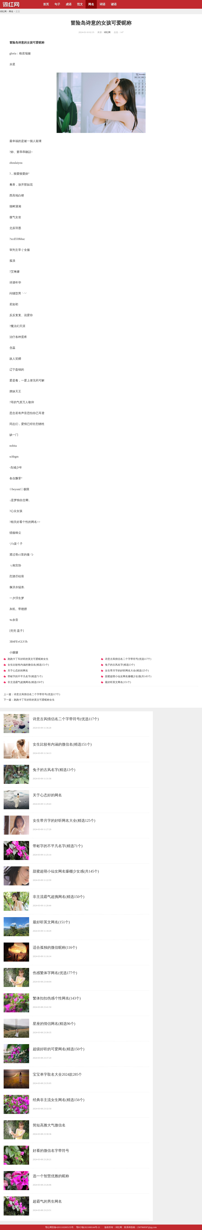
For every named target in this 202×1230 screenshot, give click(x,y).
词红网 (3, 11)
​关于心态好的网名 (47, 795)
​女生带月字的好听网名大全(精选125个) (64, 820)
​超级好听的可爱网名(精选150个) (58, 1049)
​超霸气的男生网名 (47, 1201)
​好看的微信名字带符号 (51, 1151)
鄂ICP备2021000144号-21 (88, 1227)
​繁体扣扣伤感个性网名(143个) (57, 998)
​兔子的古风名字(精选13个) (54, 770)
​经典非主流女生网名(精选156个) (58, 1100)
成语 (69, 4)
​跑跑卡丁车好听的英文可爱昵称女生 (34, 699)
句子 (57, 4)
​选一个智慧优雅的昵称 (51, 1176)
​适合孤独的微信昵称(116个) (55, 947)
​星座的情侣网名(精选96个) (54, 1024)
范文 (80, 4)
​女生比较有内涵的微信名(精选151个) (62, 744)
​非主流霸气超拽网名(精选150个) (58, 897)
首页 (46, 4)
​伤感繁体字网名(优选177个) (55, 973)
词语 (102, 4)
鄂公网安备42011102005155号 (59, 1227)
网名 (91, 4)
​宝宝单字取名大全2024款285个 (57, 1074)
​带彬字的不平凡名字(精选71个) (57, 846)
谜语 (114, 4)
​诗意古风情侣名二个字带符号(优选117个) (37, 694)
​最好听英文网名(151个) (51, 922)
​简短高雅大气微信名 (49, 1125)
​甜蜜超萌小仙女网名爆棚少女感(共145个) (66, 871)
